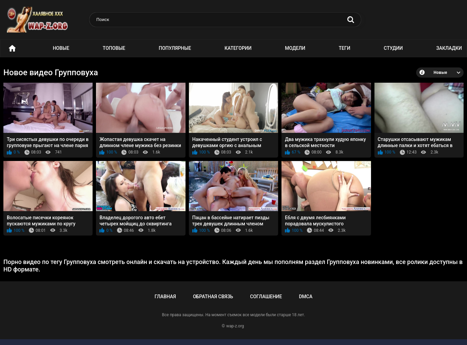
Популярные (175, 48)
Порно (12, 48)
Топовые (114, 48)
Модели (295, 48)
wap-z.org (235, 326)
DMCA (305, 296)
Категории (238, 48)
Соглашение (266, 296)
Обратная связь (213, 296)
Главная (165, 296)
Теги (344, 48)
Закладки (449, 48)
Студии (393, 48)
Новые (61, 48)
